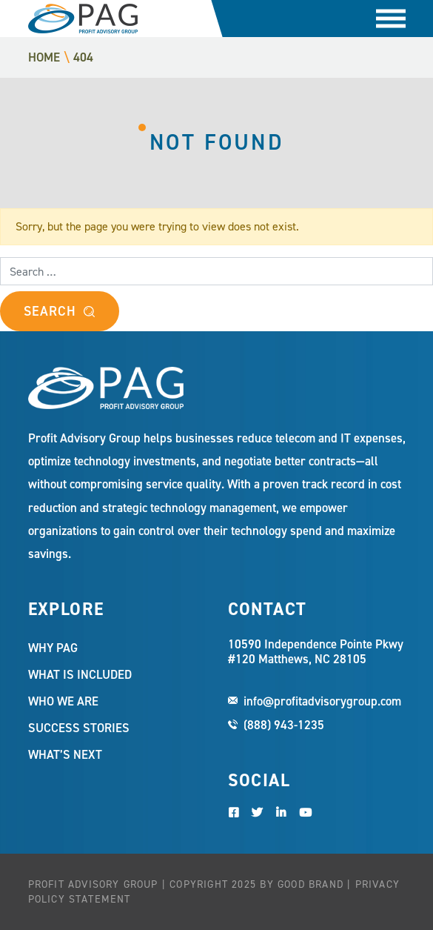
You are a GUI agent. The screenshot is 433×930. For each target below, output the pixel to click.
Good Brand (310, 884)
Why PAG (53, 648)
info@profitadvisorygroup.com (322, 701)
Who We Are (63, 701)
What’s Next (65, 754)
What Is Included (80, 674)
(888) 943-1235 (284, 725)
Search (49, 311)
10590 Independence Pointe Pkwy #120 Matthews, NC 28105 (315, 652)
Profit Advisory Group (83, 18)
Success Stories (79, 728)
